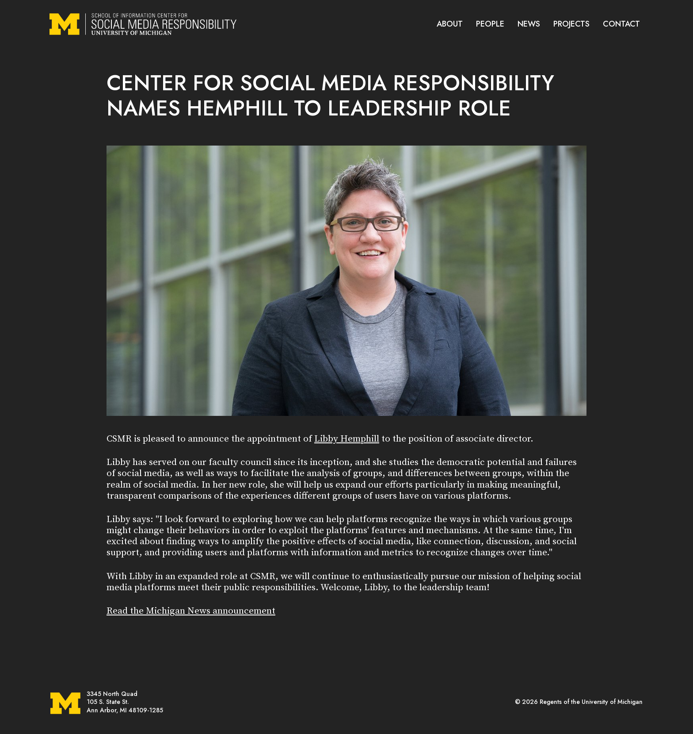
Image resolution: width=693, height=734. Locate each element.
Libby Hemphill (346, 439)
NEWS (529, 24)
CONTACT (621, 24)
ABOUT (450, 24)
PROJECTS (571, 24)
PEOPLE (490, 24)
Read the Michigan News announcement (191, 611)
